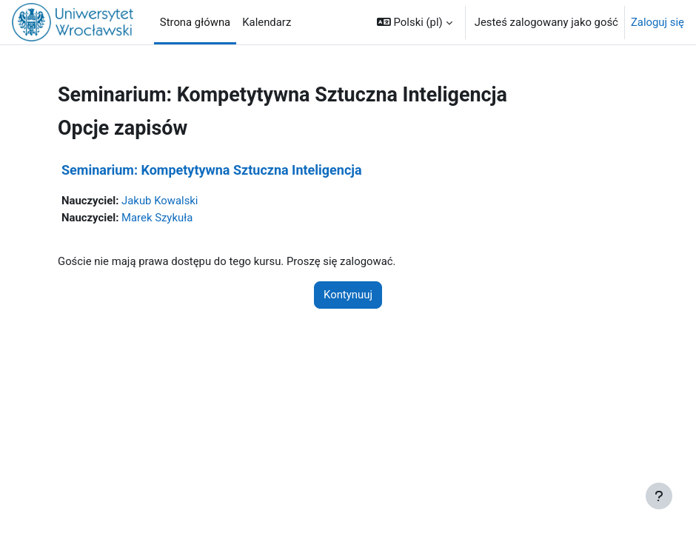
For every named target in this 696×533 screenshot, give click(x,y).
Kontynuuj (348, 294)
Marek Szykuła (157, 217)
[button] (414, 22)
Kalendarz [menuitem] (266, 22)
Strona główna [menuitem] (195, 22)
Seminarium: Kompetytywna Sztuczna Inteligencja (211, 170)
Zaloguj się (657, 22)
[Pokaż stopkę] (659, 496)
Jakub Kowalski (159, 200)
